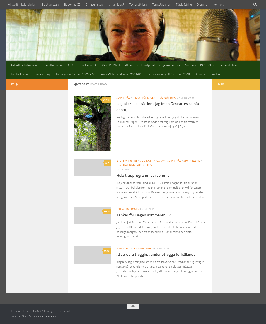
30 (107, 211)
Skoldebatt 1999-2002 (199, 65)
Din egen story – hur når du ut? (105, 4)
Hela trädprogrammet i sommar (143, 175)
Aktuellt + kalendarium (22, 4)
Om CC (71, 65)
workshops (144, 165)
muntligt (145, 160)
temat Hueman (49, 316)
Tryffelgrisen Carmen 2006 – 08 (75, 74)
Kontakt (219, 4)
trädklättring (166, 97)
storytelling (191, 160)
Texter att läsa (138, 4)
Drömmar (202, 4)
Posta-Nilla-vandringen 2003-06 (120, 74)
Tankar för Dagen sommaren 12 (143, 215)
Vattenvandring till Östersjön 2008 (168, 74)
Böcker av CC (72, 4)
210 (106, 100)
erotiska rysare (126, 160)
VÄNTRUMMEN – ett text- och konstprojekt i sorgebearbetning (141, 65)
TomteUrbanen (161, 4)
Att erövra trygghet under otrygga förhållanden (157, 254)
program (159, 160)
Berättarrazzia (50, 4)
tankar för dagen (143, 97)
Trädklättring (184, 4)
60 (107, 251)
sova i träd (123, 97)
